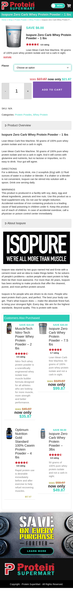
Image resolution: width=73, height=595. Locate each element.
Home (4, 20)
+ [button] (28, 91)
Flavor (5, 65)
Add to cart (52, 89)
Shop (11, 20)
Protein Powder (21, 20)
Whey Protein (34, 20)
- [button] (5, 91)
